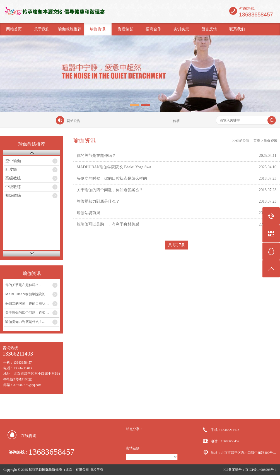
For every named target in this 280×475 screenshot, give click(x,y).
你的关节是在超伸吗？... (23, 285)
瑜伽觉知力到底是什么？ (98, 201)
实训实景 (181, 29)
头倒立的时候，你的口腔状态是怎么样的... (32, 303)
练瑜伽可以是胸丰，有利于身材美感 (108, 224)
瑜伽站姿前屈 (88, 213)
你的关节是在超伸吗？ (96, 155)
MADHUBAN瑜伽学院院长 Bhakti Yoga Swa (114, 167)
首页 (257, 141)
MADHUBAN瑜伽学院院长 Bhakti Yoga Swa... (32, 294)
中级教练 (13, 187)
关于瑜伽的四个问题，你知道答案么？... (32, 313)
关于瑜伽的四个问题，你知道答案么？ (110, 190)
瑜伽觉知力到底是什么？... (25, 322)
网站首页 (14, 29)
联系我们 (237, 29)
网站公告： (75, 121)
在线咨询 (29, 436)
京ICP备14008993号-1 (261, 470)
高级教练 (13, 178)
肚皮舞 (11, 169)
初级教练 (13, 195)
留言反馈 (209, 29)
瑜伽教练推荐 (69, 29)
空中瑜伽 (13, 161)
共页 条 (176, 245)
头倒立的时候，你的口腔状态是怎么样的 (112, 178)
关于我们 (42, 29)
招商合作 (153, 29)
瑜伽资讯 (97, 29)
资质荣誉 (125, 29)
